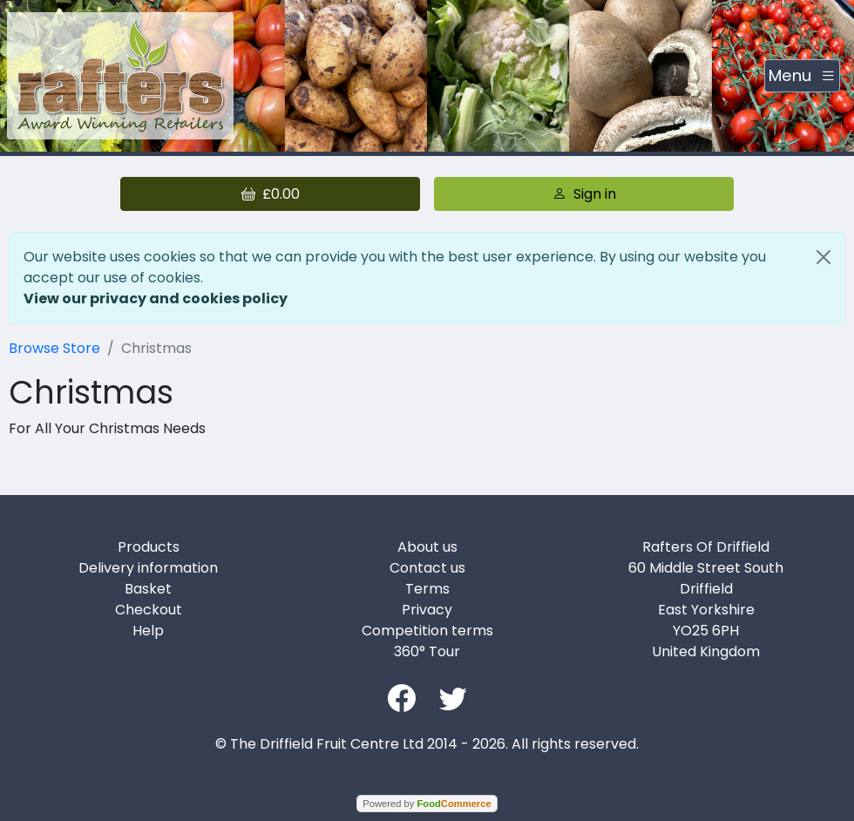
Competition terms (427, 631)
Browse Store (54, 348)
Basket (148, 589)
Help (148, 631)
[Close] (823, 257)
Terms (427, 589)
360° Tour (427, 651)
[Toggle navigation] (802, 75)
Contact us (427, 568)
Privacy (427, 610)
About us (427, 547)
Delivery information (148, 568)
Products (149, 547)
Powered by (427, 803)
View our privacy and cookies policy (156, 298)
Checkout (148, 610)
